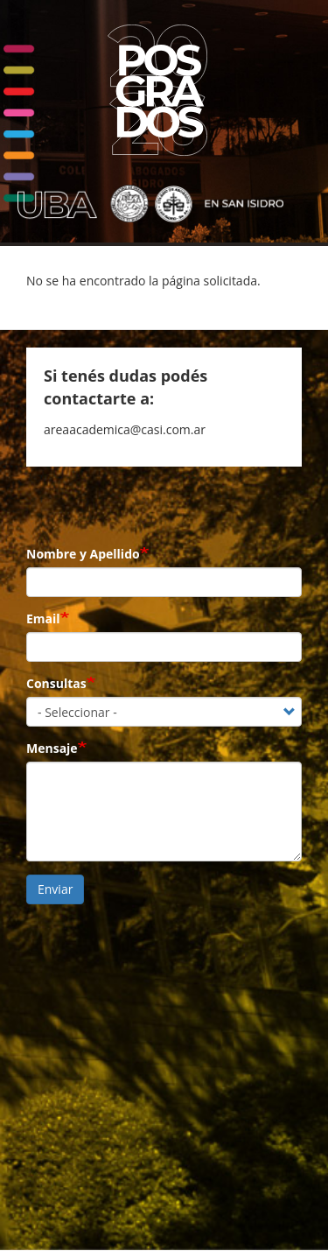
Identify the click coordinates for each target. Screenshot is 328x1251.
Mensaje (52, 748)
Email (43, 618)
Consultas (56, 683)
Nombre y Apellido (83, 553)
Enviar (55, 889)
